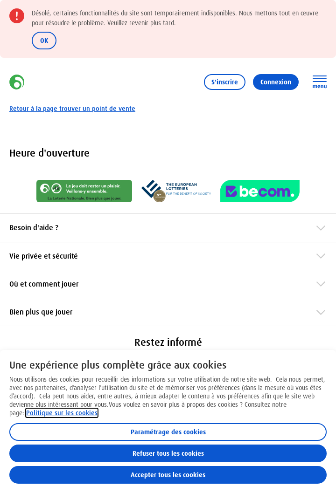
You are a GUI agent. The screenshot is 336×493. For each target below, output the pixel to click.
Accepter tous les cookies (168, 475)
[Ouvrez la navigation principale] (320, 82)
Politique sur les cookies (62, 413)
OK (44, 40)
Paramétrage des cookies (168, 432)
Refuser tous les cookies (168, 453)
